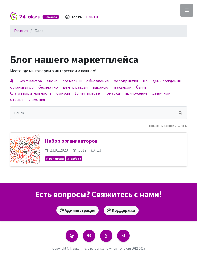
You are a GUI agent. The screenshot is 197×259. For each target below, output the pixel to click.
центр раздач (75, 87)
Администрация (77, 210)
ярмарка (112, 93)
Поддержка (121, 210)
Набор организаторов (71, 140)
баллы (141, 87)
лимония (37, 99)
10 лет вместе (87, 93)
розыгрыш (72, 80)
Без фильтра (30, 80)
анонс (52, 80)
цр (145, 80)
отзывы (17, 99)
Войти (92, 16)
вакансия (101, 87)
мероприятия (126, 80)
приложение (136, 93)
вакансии (122, 87)
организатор (22, 87)
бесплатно (48, 87)
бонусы (63, 93)
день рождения (167, 80)
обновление (97, 80)
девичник (161, 93)
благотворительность (31, 93)
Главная (21, 30)
